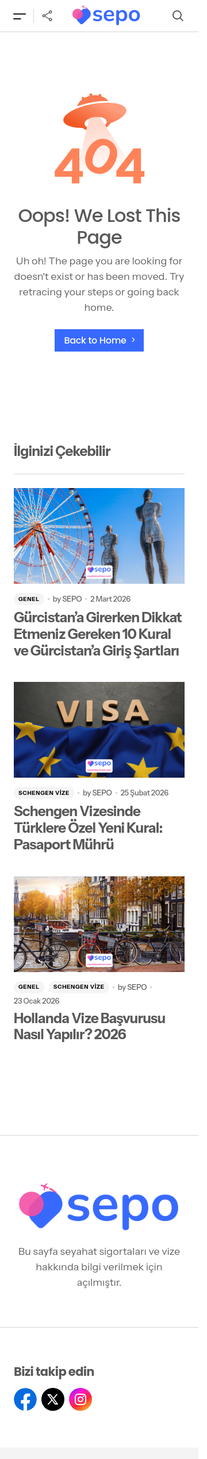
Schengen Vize (44, 793)
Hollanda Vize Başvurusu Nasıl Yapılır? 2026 (89, 1027)
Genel (29, 599)
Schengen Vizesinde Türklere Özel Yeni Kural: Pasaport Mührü (88, 828)
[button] (19, 16)
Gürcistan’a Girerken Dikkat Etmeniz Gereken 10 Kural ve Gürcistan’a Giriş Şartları (98, 634)
